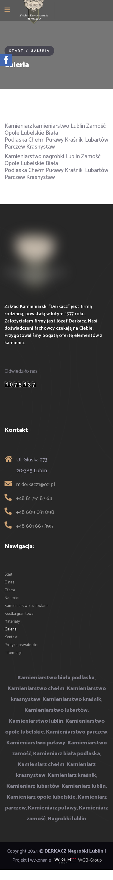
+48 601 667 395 (34, 526)
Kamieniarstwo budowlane (27, 606)
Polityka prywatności (21, 645)
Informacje (13, 653)
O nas (9, 582)
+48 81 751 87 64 (34, 498)
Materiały (12, 621)
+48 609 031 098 (35, 512)
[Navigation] (7, 10)
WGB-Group (90, 860)
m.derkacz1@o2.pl (35, 484)
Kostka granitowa (19, 614)
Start (8, 574)
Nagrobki (12, 598)
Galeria (11, 629)
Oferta (10, 590)
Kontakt (11, 637)
